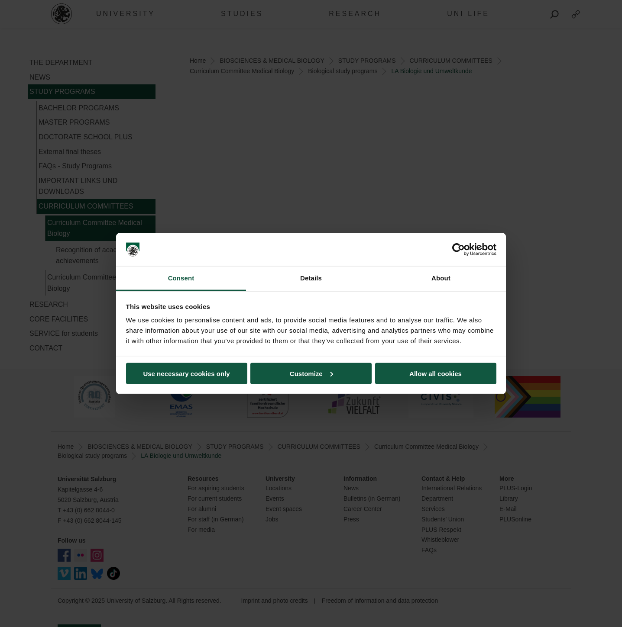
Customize (311, 373)
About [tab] (440, 278)
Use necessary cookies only (186, 373)
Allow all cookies (435, 373)
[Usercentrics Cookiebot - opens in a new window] (458, 249)
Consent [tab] (181, 278)
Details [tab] (311, 278)
